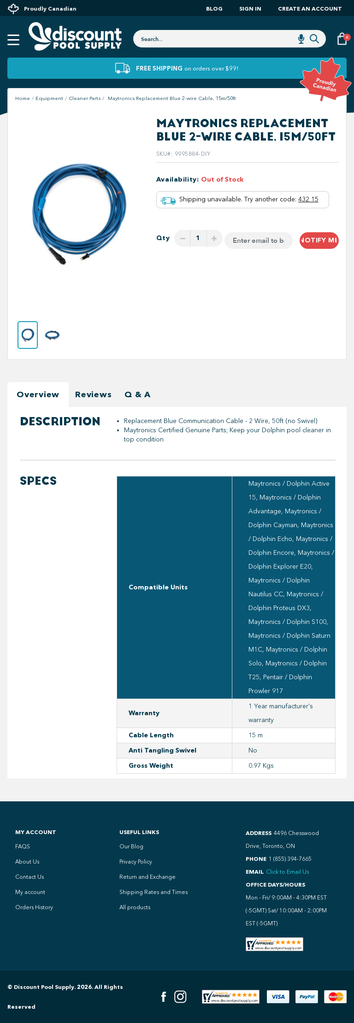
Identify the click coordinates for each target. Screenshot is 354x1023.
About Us (27, 861)
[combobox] (229, 38)
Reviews (93, 394)
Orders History (34, 907)
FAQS (22, 846)
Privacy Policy (135, 861)
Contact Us (29, 877)
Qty (163, 238)
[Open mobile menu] (13, 40)
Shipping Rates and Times (153, 892)
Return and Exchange (147, 877)
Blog (214, 8)
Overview (38, 394)
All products (134, 907)
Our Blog (131, 846)
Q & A (137, 394)
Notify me (319, 240)
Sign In (250, 8)
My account (30, 892)
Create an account (310, 8)
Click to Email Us (287, 872)
